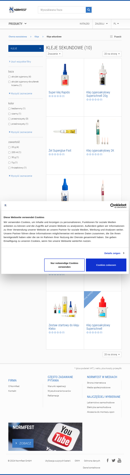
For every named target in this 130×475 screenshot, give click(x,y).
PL (116, 23)
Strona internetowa (96, 382)
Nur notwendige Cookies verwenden (64, 265)
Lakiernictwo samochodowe (100, 402)
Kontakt (12, 391)
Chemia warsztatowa (18, 36)
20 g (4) (15, 147)
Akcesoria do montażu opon (100, 412)
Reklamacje (53, 395)
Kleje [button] (26, 48)
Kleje (37, 36)
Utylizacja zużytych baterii (58, 460)
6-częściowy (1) (19, 167)
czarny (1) (16, 113)
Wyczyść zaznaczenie (20, 93)
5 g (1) (14, 162)
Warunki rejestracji (57, 386)
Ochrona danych (92, 460)
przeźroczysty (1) (19, 124)
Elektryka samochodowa (99, 407)
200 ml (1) (16, 152)
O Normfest (14, 386)
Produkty (18, 24)
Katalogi (85, 23)
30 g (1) (15, 157)
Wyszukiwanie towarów (59, 391)
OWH (77, 460)
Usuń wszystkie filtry (19, 61)
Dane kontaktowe (91, 467)
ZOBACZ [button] (23, 443)
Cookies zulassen (106, 265)
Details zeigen (112, 253)
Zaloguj (101, 23)
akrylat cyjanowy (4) (21, 76)
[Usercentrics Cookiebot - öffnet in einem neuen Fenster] (112, 205)
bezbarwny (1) (18, 108)
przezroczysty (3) (19, 118)
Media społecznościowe (98, 387)
